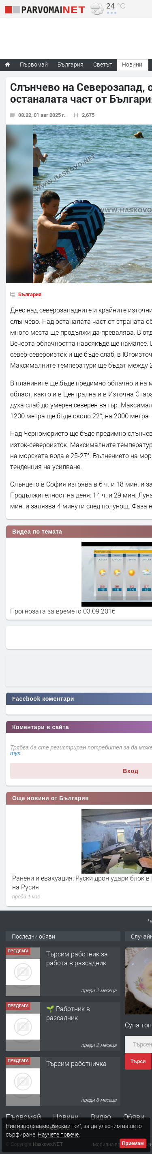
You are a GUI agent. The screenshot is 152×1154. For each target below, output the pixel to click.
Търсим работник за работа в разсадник (77, 958)
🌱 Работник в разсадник (68, 1013)
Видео (101, 1117)
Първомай (23, 1117)
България (29, 294)
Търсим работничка (76, 1063)
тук (15, 753)
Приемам (133, 1143)
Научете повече (58, 1134)
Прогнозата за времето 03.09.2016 (63, 611)
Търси (138, 1061)
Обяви (133, 1117)
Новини (132, 64)
